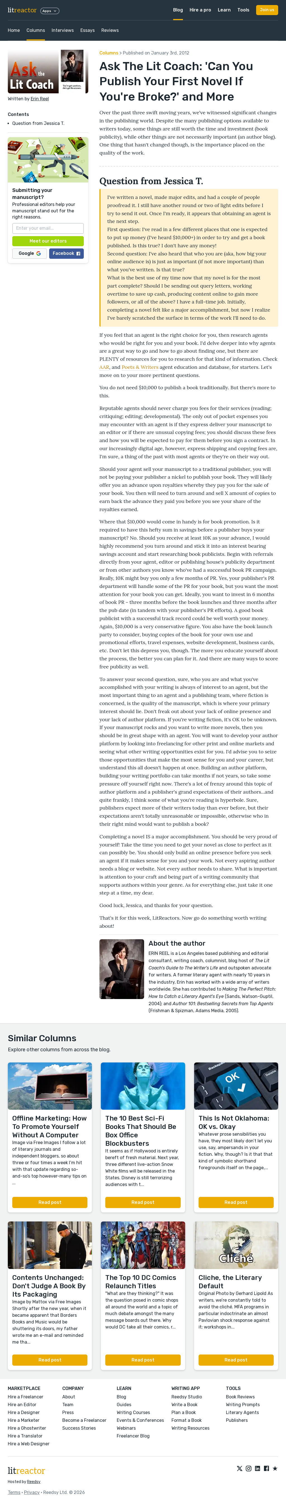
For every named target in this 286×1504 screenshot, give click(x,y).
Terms (14, 1492)
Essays (87, 30)
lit (22, 10)
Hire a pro (200, 10)
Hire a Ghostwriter (27, 1428)
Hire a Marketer (23, 1420)
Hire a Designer (24, 1412)
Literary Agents (242, 1412)
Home (14, 30)
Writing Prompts (243, 1404)
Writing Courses (133, 1412)
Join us (267, 10)
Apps (49, 11)
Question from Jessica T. (39, 123)
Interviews (63, 30)
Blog (178, 10)
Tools (243, 10)
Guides (124, 1404)
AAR (104, 367)
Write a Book (184, 1404)
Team (67, 1404)
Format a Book (186, 1420)
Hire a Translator (25, 1436)
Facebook (66, 253)
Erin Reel (40, 98)
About (68, 1396)
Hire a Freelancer (25, 1396)
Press (68, 1412)
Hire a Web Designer (28, 1443)
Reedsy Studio (186, 1396)
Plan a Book (183, 1412)
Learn (224, 10)
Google (30, 253)
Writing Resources (190, 1428)
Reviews (110, 30)
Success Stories (79, 1428)
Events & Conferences (140, 1420)
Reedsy (33, 1481)
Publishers (237, 1420)
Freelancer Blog (133, 1436)
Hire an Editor (22, 1404)
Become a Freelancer (84, 1420)
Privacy (32, 1492)
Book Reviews (240, 1396)
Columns (36, 30)
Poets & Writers (140, 367)
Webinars (126, 1428)
